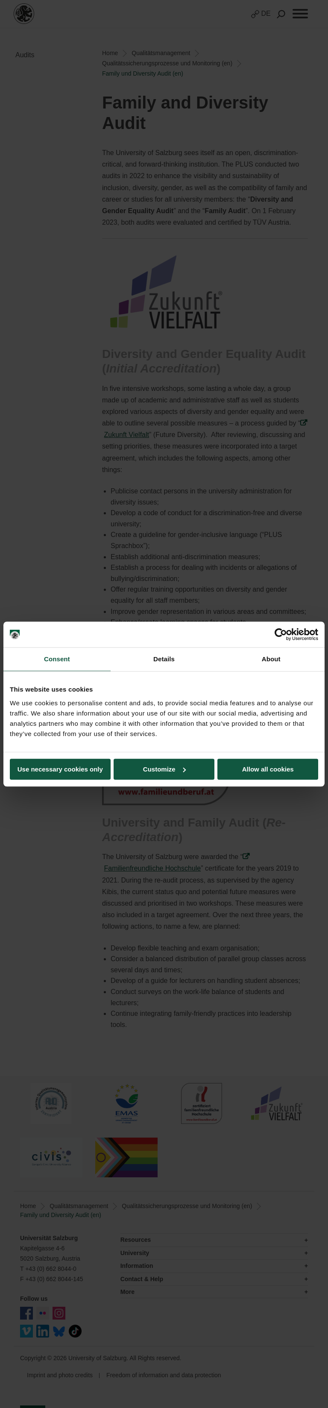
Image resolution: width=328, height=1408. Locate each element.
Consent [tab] (57, 659)
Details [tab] (164, 659)
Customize (164, 769)
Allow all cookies (268, 769)
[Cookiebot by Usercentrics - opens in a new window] (280, 634)
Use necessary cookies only (60, 769)
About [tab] (271, 659)
